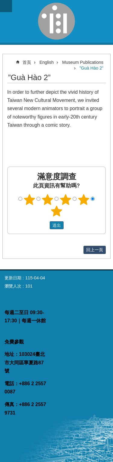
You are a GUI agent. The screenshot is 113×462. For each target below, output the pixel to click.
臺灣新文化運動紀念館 (56, 21)
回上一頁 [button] (94, 249)
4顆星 (83, 199)
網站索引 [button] (6, 6)
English (46, 62)
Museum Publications (82, 62)
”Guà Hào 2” (91, 68)
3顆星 (65, 199)
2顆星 (47, 199)
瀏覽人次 (13, 286)
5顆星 (56, 211)
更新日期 (13, 277)
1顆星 (29, 199)
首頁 (27, 62)
